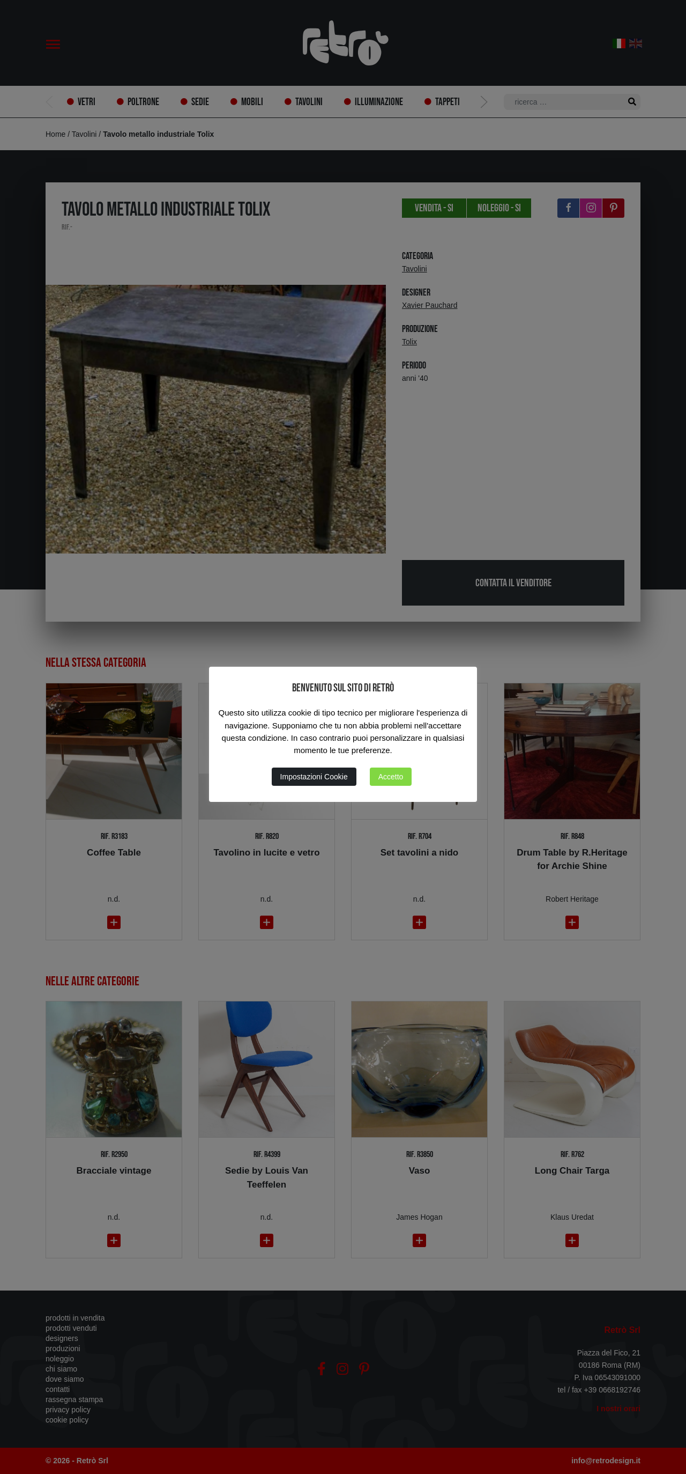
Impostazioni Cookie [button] (314, 776)
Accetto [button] (391, 776)
